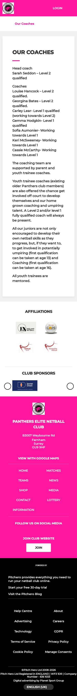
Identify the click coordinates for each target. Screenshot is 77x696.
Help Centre (23, 611)
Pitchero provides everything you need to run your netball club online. (39, 579)
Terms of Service (23, 641)
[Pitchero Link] (41, 571)
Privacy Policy (58, 641)
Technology (23, 631)
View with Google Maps (38, 458)
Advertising (23, 621)
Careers (58, 621)
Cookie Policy (23, 652)
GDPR (58, 631)
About (58, 611)
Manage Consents (58, 652)
